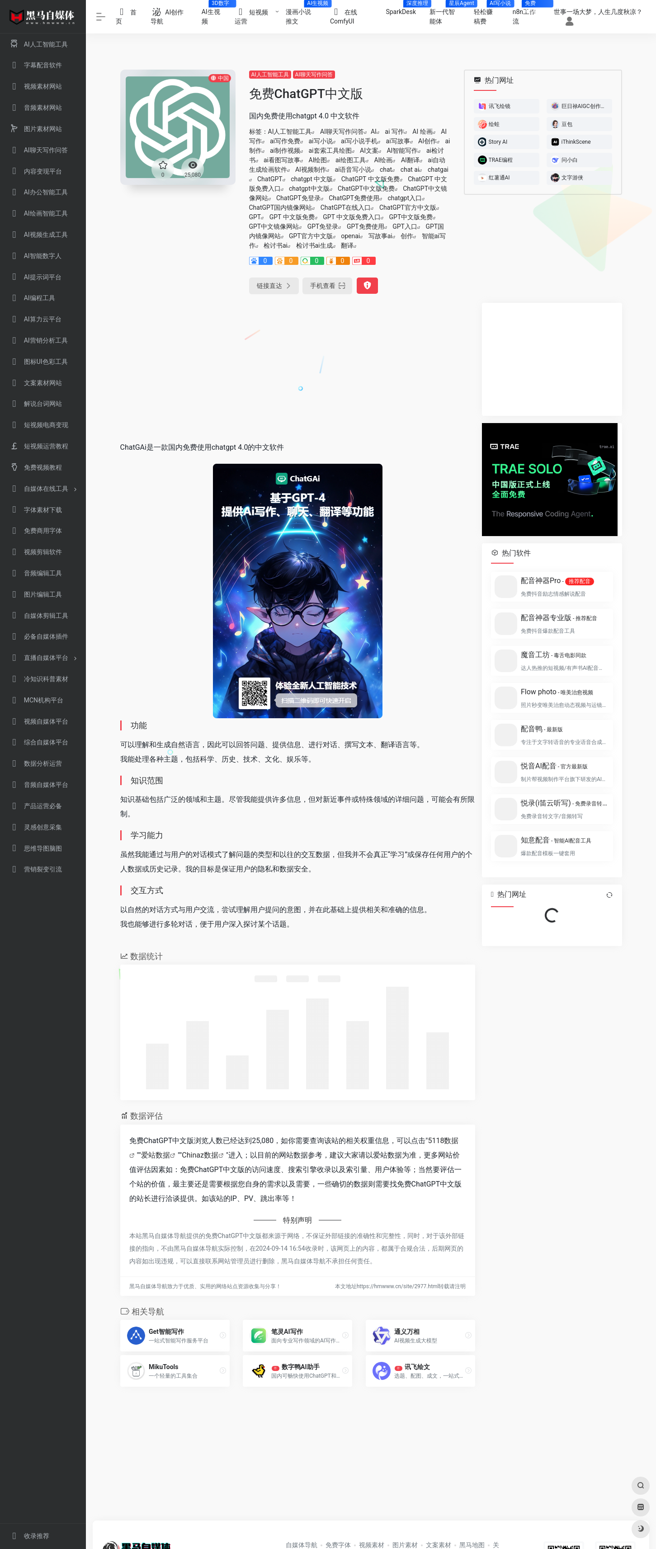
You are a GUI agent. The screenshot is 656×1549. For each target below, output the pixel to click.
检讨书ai (276, 245)
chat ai (410, 169)
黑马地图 (472, 1545)
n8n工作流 (528, 14)
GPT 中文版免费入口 (352, 217)
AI (374, 131)
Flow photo (557, 691)
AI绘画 (383, 160)
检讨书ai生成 (314, 245)
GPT (255, 217)
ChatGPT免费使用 (354, 198)
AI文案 (369, 150)
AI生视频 (215, 14)
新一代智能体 (448, 14)
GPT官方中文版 (311, 236)
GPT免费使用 (365, 226)
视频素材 (371, 1545)
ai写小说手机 (359, 141)
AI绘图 (318, 160)
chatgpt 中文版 (312, 179)
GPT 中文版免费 (292, 217)
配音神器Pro (557, 580)
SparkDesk (404, 9)
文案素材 (438, 1545)
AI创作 (427, 141)
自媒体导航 (301, 1545)
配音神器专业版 (559, 617)
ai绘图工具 (350, 160)
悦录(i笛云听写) (564, 803)
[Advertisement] (297, 366)
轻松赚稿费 (490, 14)
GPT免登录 (323, 226)
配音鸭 (542, 729)
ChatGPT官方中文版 (407, 207)
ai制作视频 (285, 150)
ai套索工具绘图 (330, 150)
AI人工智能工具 (270, 74)
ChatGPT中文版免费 (366, 188)
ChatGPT (270, 179)
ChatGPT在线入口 (346, 207)
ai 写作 (394, 131)
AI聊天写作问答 (314, 74)
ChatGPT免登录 (298, 198)
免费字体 (338, 1545)
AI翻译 (410, 160)
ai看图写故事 (282, 160)
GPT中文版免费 (411, 217)
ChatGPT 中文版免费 (370, 179)
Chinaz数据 (200, 1155)
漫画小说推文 (304, 14)
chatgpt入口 (404, 198)
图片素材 (405, 1545)
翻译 (347, 245)
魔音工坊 (553, 654)
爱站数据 (155, 1155)
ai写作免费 (285, 141)
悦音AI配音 (554, 766)
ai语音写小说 (353, 169)
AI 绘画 (422, 131)
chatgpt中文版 (309, 188)
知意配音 (556, 840)
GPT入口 (404, 226)
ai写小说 (321, 141)
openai (350, 236)
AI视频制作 (310, 169)
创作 (407, 236)
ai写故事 (398, 141)
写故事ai (380, 236)
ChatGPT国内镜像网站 (280, 207)
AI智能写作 (402, 150)
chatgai (438, 169)
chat (386, 169)
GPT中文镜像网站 (274, 226)
